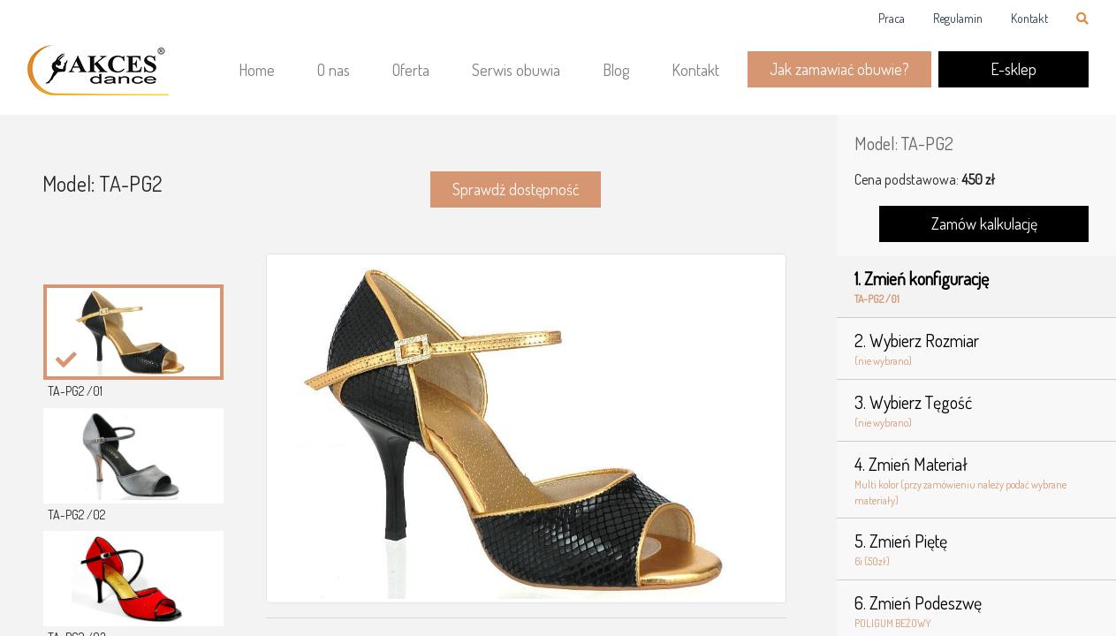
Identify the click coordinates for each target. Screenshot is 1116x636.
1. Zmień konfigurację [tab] (976, 287)
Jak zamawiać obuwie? (839, 69)
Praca (891, 18)
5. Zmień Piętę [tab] (976, 549)
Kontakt (1029, 18)
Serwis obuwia (516, 70)
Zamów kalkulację (984, 223)
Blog (616, 70)
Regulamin (958, 18)
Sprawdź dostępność (515, 189)
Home (257, 70)
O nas (333, 70)
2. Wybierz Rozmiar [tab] (976, 349)
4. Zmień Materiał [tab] (976, 480)
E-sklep (1013, 69)
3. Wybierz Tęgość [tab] (976, 410)
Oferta (410, 70)
